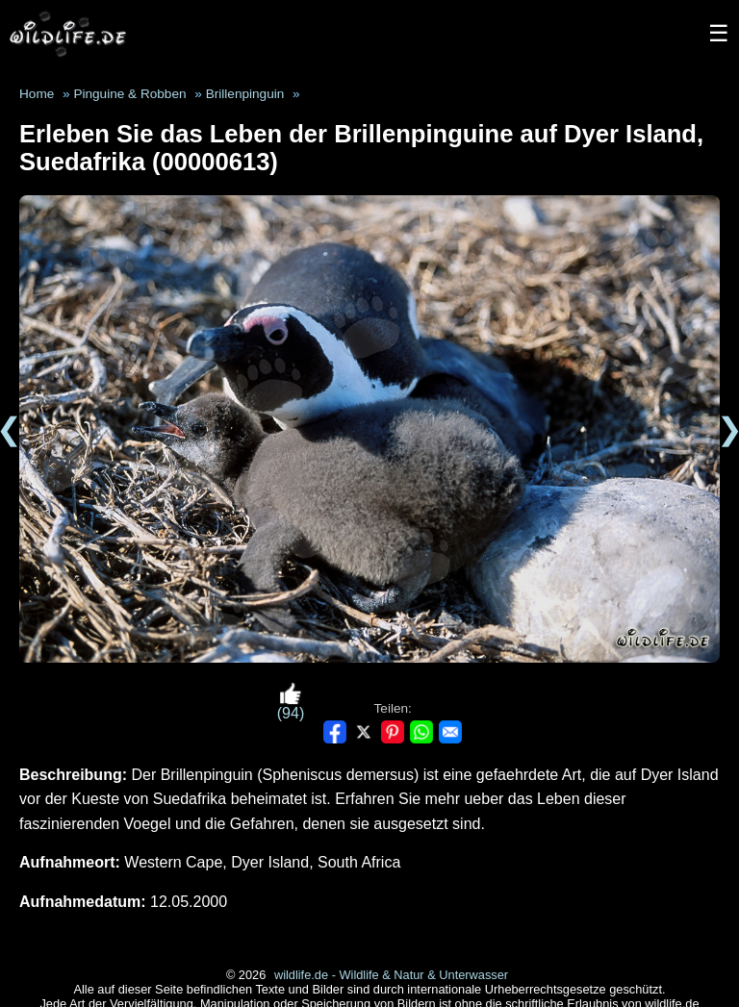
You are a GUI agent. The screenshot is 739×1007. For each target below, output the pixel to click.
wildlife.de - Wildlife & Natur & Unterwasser (391, 975)
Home (36, 94)
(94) (290, 701)
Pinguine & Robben (129, 94)
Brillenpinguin (245, 94)
